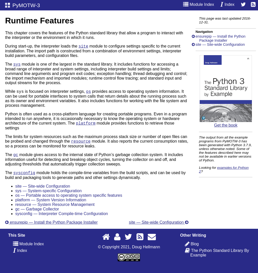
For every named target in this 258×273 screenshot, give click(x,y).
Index (227, 4)
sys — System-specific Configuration (48, 196)
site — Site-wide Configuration (42, 191)
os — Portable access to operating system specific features (68, 201)
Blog (194, 249)
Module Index (198, 4)
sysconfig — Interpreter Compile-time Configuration (61, 219)
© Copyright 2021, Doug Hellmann (129, 252)
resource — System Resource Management (54, 210)
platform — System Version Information (50, 205)
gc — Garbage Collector (37, 214)
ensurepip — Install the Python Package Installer (51, 227)
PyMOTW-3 (22, 5)
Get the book (226, 122)
